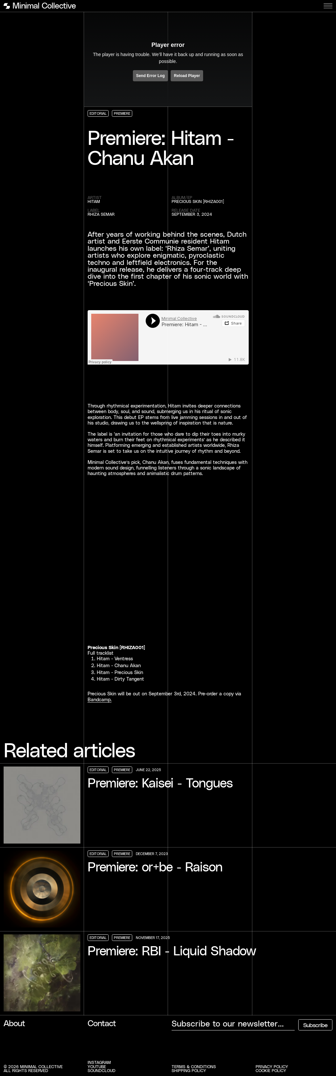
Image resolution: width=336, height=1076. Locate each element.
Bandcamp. (100, 699)
